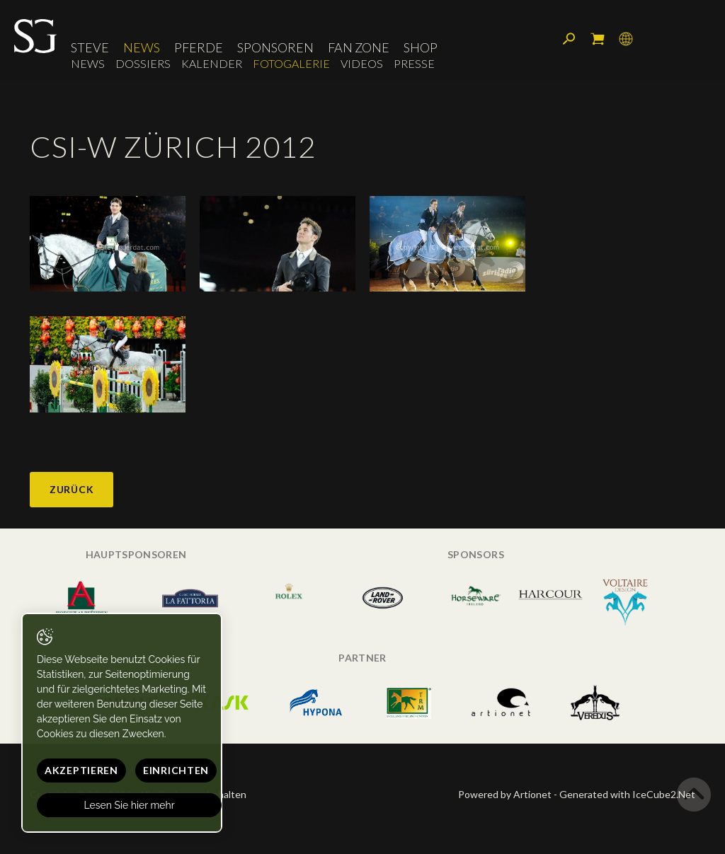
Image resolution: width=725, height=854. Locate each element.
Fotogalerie (291, 63)
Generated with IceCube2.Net (627, 794)
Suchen (569, 39)
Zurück (71, 489)
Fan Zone (358, 47)
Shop (421, 47)
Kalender (211, 63)
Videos (362, 63)
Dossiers (143, 63)
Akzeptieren (81, 770)
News (141, 47)
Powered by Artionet (505, 794)
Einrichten (176, 770)
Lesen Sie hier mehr (129, 805)
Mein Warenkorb (597, 39)
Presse (414, 63)
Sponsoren (275, 47)
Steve (90, 47)
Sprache (626, 39)
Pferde (198, 47)
